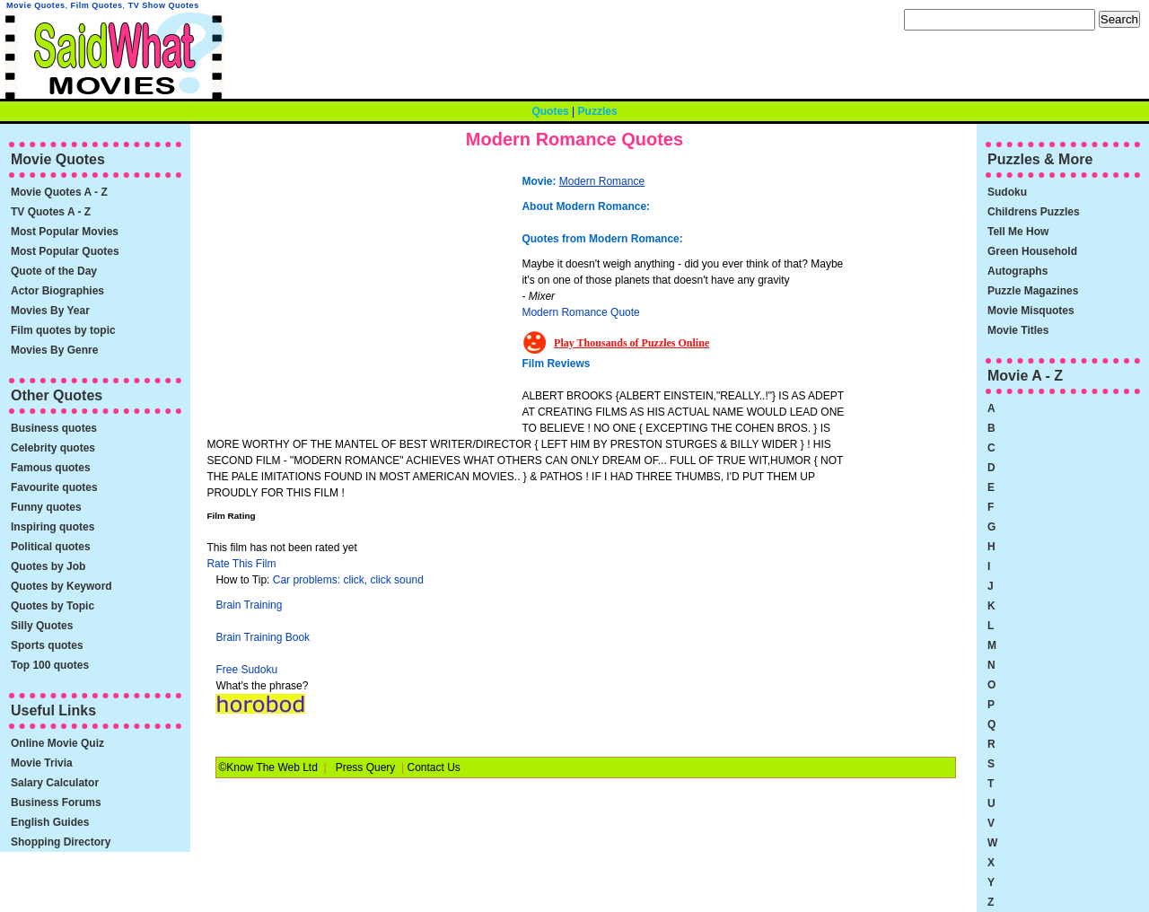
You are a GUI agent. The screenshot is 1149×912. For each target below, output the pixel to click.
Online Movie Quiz (57, 743)
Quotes (549, 111)
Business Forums (56, 802)
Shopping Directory (60, 842)
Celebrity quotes (53, 448)
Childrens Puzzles (1033, 212)
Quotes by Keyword (61, 586)
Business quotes (54, 428)
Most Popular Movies (64, 231)
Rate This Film (241, 563)
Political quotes (51, 546)
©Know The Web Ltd (267, 767)
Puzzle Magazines (1032, 291)
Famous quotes (51, 467)
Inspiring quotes (52, 527)
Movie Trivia (42, 763)
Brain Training (248, 605)
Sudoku (1007, 192)
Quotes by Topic (52, 606)
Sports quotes (47, 645)
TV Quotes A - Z (51, 212)
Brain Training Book (262, 637)
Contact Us (433, 767)
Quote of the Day (54, 271)
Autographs (1017, 271)
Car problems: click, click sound (348, 580)
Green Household (1032, 251)
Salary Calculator (55, 782)
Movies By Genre (54, 350)
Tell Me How (1017, 231)
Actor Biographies (57, 291)
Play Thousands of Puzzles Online (631, 343)
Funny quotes (46, 507)
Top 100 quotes (50, 665)
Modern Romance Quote (580, 312)
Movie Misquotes (1030, 310)
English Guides (50, 822)
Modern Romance (602, 181)
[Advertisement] (366, 291)
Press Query (366, 767)
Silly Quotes (42, 625)
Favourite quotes (54, 487)
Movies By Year (50, 310)
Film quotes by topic (63, 330)
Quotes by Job (48, 566)
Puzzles (598, 111)
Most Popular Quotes (65, 251)
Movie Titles (1017, 330)
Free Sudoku (246, 669)
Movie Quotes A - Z (59, 192)
